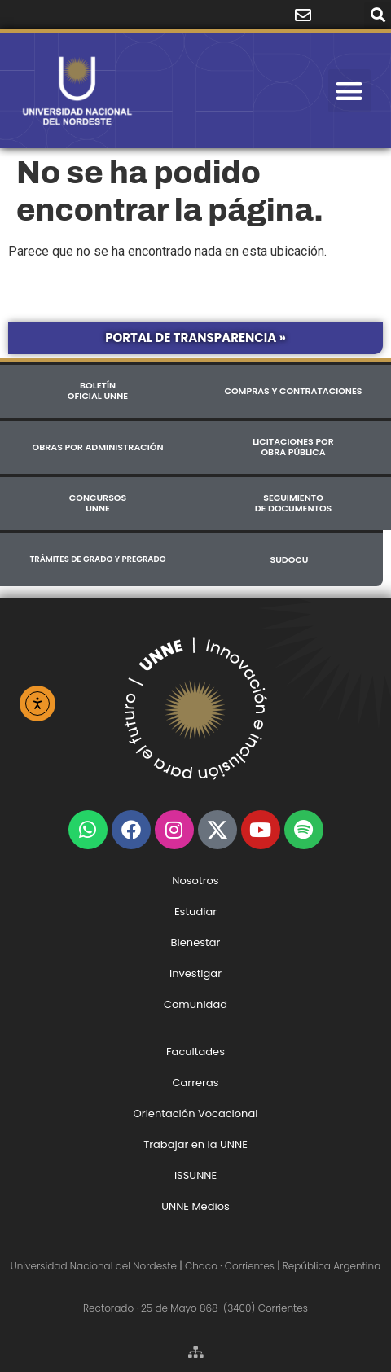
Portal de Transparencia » (195, 337)
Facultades (195, 1051)
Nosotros (195, 880)
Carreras (195, 1082)
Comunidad (195, 1004)
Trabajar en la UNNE (195, 1144)
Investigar (195, 973)
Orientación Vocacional (196, 1113)
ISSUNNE (195, 1175)
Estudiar (195, 911)
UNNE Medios (195, 1206)
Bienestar (196, 942)
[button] (377, 15)
